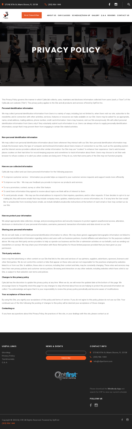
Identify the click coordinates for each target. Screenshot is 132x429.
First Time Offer (31, 15)
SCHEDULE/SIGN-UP (81, 15)
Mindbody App (114, 389)
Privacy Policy (8, 355)
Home (58, 59)
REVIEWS (112, 15)
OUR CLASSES (64, 15)
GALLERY (95, 15)
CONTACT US (123, 15)
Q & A (103, 15)
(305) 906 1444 (8, 423)
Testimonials (8, 359)
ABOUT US (51, 15)
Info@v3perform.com (101, 361)
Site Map (6, 352)
